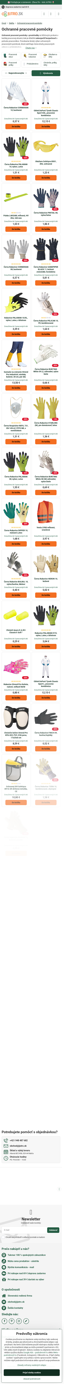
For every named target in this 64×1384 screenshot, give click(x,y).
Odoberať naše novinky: (31, 1223)
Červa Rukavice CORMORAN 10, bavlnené (16, 109)
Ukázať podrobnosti (31, 1379)
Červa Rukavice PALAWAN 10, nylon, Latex (16, 165)
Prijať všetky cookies (32, 1373)
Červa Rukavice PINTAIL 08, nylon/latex (46, 214)
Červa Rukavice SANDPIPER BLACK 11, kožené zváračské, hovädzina (46, 269)
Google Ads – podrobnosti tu (35, 1352)
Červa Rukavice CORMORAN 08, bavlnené (16, 268)
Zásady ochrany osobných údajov (31, 1365)
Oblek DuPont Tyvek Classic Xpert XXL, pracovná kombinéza (46, 113)
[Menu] (58, 14)
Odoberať (53, 1230)
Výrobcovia (46, 73)
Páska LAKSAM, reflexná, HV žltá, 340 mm (16, 216)
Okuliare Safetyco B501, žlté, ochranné (45, 162)
